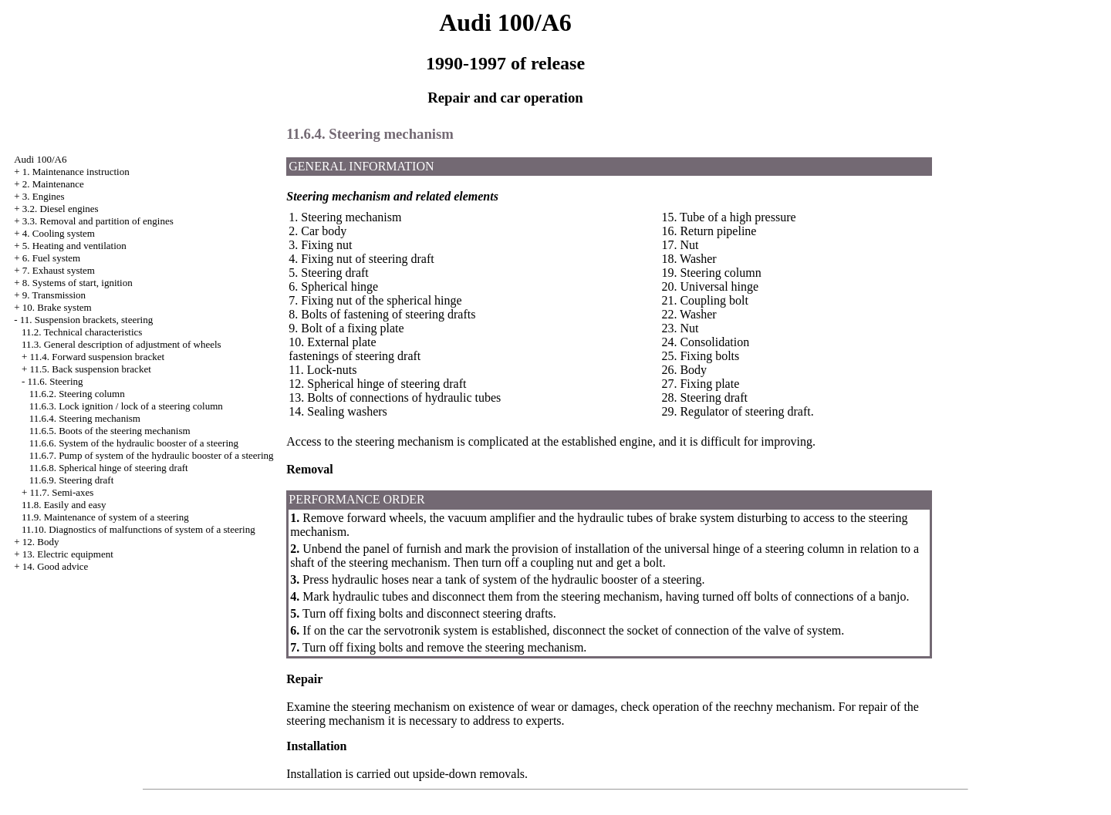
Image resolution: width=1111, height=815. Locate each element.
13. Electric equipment (67, 554)
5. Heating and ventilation (74, 245)
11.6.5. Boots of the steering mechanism (110, 430)
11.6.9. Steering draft (71, 480)
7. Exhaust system (58, 270)
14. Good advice (55, 566)
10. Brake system (57, 307)
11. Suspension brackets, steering (86, 319)
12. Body (40, 541)
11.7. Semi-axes (61, 492)
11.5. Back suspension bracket (89, 369)
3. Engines (43, 196)
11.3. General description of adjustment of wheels (121, 344)
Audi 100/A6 (40, 159)
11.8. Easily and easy (64, 504)
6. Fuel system (51, 258)
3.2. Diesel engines (60, 208)
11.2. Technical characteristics (82, 332)
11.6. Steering (55, 381)
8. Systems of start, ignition (77, 282)
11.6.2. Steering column (77, 393)
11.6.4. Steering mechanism (84, 418)
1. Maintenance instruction (76, 171)
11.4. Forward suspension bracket (96, 356)
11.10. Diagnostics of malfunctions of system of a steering (138, 529)
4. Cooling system (58, 233)
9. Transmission (54, 295)
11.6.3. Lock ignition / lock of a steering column (126, 406)
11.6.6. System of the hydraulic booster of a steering (133, 443)
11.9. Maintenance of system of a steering (105, 517)
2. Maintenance (53, 184)
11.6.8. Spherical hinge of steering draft (108, 467)
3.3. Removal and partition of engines (98, 221)
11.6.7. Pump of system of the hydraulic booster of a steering (151, 455)
